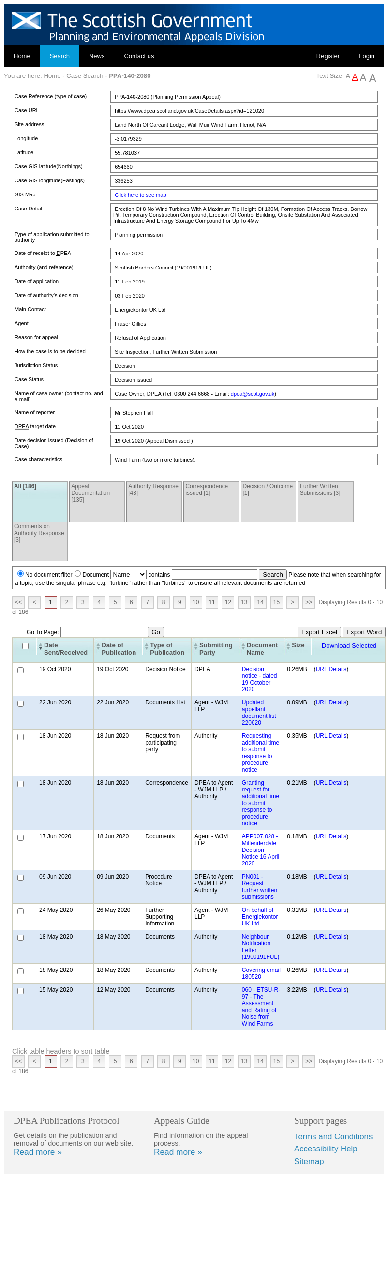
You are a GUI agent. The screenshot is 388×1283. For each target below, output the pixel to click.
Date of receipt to (43, 253)
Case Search (84, 75)
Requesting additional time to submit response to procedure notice (260, 752)
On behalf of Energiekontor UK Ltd (260, 917)
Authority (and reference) (44, 267)
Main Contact (30, 309)
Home (22, 56)
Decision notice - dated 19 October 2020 (259, 679)
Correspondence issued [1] (206, 489)
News (97, 56)
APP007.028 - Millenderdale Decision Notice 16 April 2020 (260, 850)
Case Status (29, 379)
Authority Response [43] (153, 489)
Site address (29, 124)
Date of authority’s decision (46, 295)
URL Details (331, 669)
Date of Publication (119, 649)
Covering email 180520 (261, 973)
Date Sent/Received (66, 649)
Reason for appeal (36, 337)
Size (298, 645)
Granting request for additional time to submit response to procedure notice (260, 803)
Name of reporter (35, 412)
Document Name (262, 649)
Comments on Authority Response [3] (39, 533)
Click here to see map (140, 195)
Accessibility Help (326, 1148)
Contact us (139, 56)
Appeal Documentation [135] (90, 493)
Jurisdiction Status (36, 365)
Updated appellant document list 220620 (259, 712)
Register (328, 56)
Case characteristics (38, 459)
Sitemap (309, 1161)
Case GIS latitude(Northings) (49, 166)
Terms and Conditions (333, 1136)
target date (35, 426)
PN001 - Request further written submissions (259, 886)
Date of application (37, 281)
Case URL (27, 110)
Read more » (38, 1152)
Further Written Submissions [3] (320, 489)
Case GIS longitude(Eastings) (50, 180)
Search (60, 56)
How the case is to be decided (50, 351)
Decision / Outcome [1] (268, 489)
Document (95, 574)
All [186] (25, 486)
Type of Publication (167, 649)
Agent (22, 323)
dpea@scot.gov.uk (252, 394)
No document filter (48, 574)
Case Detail (28, 208)
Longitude (26, 138)
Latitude (24, 152)
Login (366, 56)
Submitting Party (216, 649)
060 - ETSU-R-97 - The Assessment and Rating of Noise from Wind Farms (261, 1006)
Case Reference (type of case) (51, 96)
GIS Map (25, 194)
